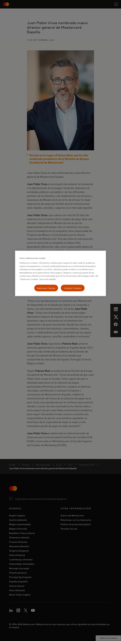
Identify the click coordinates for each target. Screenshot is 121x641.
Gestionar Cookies (46, 288)
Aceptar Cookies (72, 288)
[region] (60, 273)
